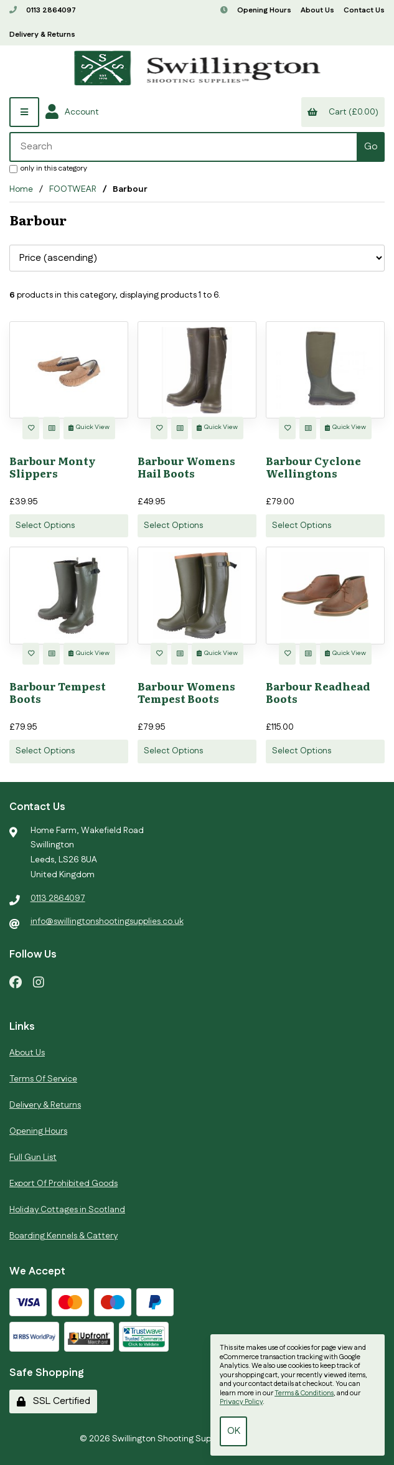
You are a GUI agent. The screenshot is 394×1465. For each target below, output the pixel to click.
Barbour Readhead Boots (318, 692)
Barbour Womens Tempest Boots (186, 692)
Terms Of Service (43, 1079)
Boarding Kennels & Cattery (63, 1236)
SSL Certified (53, 1401)
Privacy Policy (241, 1402)
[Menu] (24, 112)
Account (72, 112)
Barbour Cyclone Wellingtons (313, 467)
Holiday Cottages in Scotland (67, 1210)
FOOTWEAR (72, 189)
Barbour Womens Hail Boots (186, 467)
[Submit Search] (371, 147)
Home (21, 189)
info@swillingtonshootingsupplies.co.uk (107, 921)
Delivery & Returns (42, 34)
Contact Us (364, 10)
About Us (317, 10)
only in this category (48, 168)
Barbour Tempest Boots (57, 692)
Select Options (45, 525)
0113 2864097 (42, 10)
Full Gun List (33, 1157)
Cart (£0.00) (342, 112)
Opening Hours (255, 10)
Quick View (89, 427)
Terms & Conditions (304, 1393)
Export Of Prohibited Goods (63, 1183)
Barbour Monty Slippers (52, 467)
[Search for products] (184, 147)
